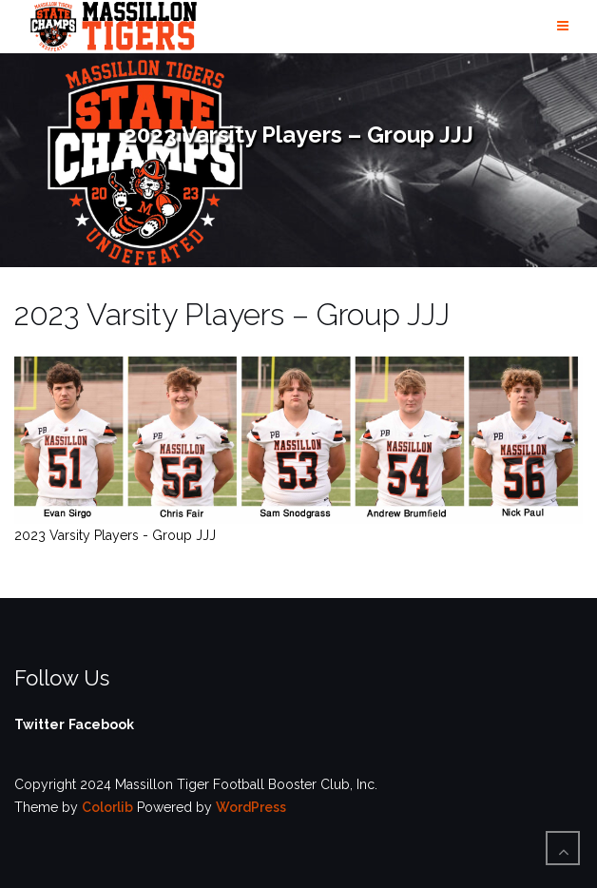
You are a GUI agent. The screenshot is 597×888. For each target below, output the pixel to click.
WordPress (251, 807)
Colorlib (107, 807)
